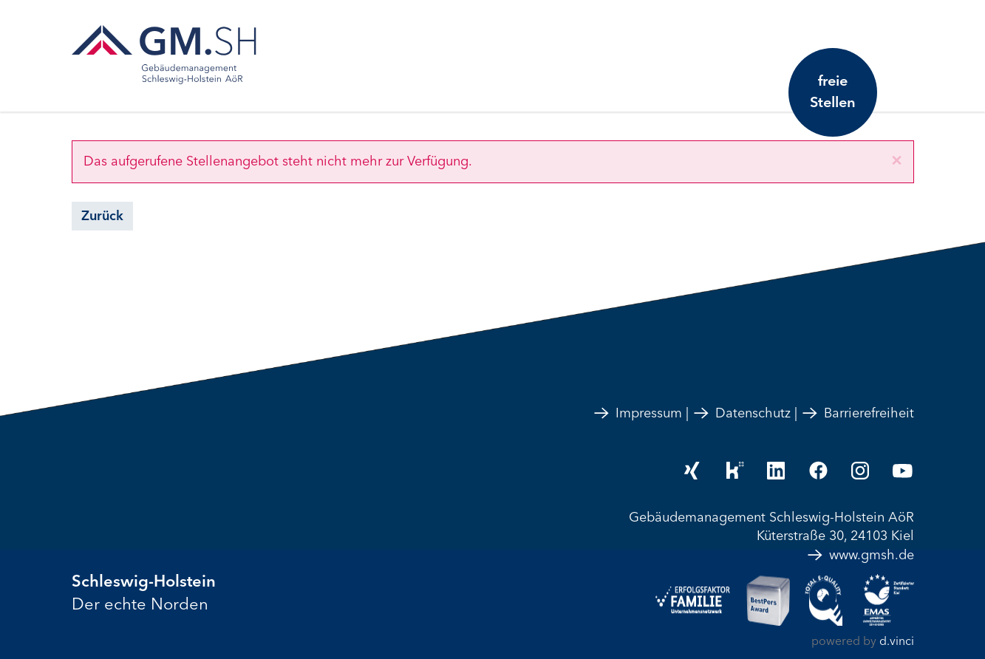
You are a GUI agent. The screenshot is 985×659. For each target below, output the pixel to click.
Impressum (637, 413)
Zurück (102, 216)
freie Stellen (833, 92)
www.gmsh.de (860, 555)
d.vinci (896, 641)
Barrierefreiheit (857, 413)
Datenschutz (741, 413)
